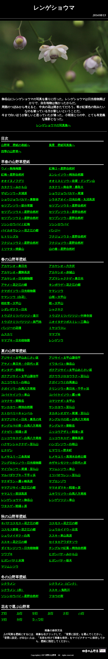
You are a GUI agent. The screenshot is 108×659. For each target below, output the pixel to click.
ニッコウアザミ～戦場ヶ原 (66, 431)
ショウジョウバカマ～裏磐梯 (19, 199)
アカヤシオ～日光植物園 (17, 278)
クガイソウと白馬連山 (63, 382)
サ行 (35, 613)
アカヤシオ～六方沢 (62, 266)
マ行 (4, 619)
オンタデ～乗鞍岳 (12, 369)
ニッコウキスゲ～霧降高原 (66, 438)
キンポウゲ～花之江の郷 (65, 284)
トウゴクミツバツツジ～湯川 (19, 315)
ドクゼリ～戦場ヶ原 (14, 431)
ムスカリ (7, 334)
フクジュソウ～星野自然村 (66, 242)
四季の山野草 (50, 655)
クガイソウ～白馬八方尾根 (18, 388)
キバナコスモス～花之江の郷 (19, 523)
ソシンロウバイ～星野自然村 (19, 596)
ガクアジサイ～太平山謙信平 (19, 376)
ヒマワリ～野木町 (60, 450)
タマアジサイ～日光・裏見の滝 (21, 419)
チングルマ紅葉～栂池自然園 (67, 548)
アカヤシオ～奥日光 (14, 266)
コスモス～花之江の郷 (63, 523)
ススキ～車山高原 (60, 535)
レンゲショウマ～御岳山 (17, 500)
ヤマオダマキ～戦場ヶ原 (65, 487)
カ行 (19, 613)
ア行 (4, 613)
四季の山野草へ (11, 151)
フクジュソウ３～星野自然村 (67, 236)
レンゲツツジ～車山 (62, 500)
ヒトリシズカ (9, 236)
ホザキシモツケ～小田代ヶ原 (67, 462)
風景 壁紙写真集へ (62, 145)
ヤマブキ (54, 334)
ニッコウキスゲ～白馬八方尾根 (21, 438)
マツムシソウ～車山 (62, 469)
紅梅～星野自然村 (12, 174)
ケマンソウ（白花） (14, 297)
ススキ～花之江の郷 (14, 541)
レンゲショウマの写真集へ (53, 125)
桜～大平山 (56, 303)
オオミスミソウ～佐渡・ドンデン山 (72, 180)
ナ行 (66, 613)
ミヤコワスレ (57, 328)
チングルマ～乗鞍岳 (62, 425)
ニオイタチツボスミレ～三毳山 (69, 321)
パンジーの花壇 (11, 328)
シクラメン (8, 583)
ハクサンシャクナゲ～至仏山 (19, 444)
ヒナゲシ (7, 450)
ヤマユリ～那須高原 (14, 493)
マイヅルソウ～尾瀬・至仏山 (19, 469)
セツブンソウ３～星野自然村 (67, 211)
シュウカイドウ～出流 (63, 529)
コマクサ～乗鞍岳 (12, 400)
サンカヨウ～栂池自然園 (17, 407)
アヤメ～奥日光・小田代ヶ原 (19, 363)
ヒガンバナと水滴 (12, 560)
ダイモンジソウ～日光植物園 (19, 548)
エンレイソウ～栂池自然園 (66, 174)
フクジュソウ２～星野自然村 (19, 242)
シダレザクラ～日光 (14, 309)
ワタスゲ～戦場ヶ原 (14, 506)
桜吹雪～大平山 (11, 303)
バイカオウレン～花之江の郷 (19, 230)
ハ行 (81, 613)
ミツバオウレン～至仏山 (65, 475)
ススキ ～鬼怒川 (59, 590)
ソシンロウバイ (59, 224)
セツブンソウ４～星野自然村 (19, 211)
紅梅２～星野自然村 (62, 168)
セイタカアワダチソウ (63, 541)
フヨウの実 (56, 596)
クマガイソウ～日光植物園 (18, 290)
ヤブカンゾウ (57, 481)
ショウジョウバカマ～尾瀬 (66, 193)
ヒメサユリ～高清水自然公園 (67, 456)
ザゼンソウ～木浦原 (14, 193)
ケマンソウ (56, 290)
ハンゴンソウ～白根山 (63, 444)
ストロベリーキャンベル (17, 413)
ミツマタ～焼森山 (12, 248)
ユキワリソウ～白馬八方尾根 (67, 493)
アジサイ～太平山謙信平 (65, 357)
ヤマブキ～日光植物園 (15, 340)
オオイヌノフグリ (12, 180)
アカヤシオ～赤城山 (62, 272)
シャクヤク (56, 309)
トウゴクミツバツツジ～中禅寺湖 (70, 315)
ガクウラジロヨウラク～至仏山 (69, 376)
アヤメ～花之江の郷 (14, 284)
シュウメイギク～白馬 (15, 535)
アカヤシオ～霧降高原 (15, 272)
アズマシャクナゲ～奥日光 (66, 278)
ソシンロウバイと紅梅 (15, 224)
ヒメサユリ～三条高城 (15, 456)
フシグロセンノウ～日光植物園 (21, 462)
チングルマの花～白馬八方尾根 (69, 419)
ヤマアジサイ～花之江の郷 (18, 487)
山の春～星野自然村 (62, 248)
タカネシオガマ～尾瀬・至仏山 (69, 413)
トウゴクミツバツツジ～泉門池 (21, 321)
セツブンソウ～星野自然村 (66, 218)
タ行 (50, 613)
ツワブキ (7, 554)
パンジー (54, 230)
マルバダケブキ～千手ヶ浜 (18, 475)
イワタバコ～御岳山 (62, 363)
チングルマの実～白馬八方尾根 (21, 425)
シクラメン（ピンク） (63, 583)
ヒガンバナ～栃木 (60, 560)
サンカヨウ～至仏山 (62, 407)
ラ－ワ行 (37, 619)
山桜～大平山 (57, 297)
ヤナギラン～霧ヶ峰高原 (17, 481)
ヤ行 (19, 619)
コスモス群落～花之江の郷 (18, 529)
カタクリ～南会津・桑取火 (66, 187)
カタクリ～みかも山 (14, 187)
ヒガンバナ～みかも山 (63, 554)
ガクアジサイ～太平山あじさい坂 (70, 369)
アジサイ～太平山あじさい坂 (19, 357)
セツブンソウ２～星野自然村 (19, 218)
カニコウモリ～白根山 (15, 382)
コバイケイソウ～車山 (15, 394)
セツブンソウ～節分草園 (17, 205)
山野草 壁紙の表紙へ (15, 145)
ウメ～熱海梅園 (11, 168)
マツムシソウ (9, 566)
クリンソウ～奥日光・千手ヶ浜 (69, 388)
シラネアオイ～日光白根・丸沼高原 (72, 199)
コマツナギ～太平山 (62, 400)
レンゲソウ (56, 340)
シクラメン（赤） (12, 590)
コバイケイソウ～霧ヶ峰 (65, 394)
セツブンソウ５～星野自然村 (67, 205)
